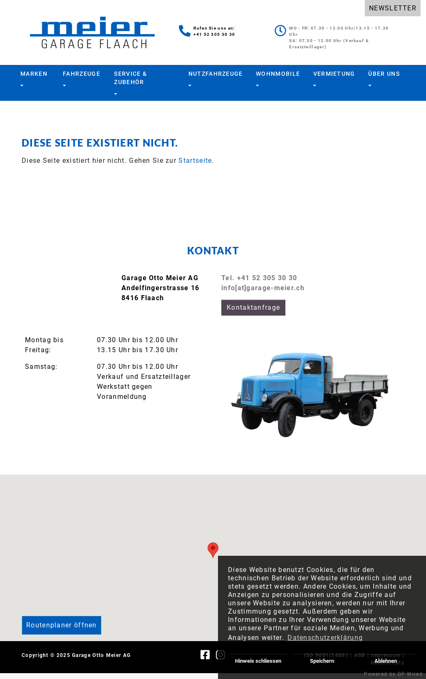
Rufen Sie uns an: (214, 28)
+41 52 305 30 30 (214, 34)
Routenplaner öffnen (61, 631)
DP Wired (410, 674)
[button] (213, 556)
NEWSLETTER (392, 8)
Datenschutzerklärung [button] (325, 638)
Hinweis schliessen (258, 661)
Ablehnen (385, 661)
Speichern (322, 661)
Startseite (195, 166)
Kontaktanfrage (253, 313)
